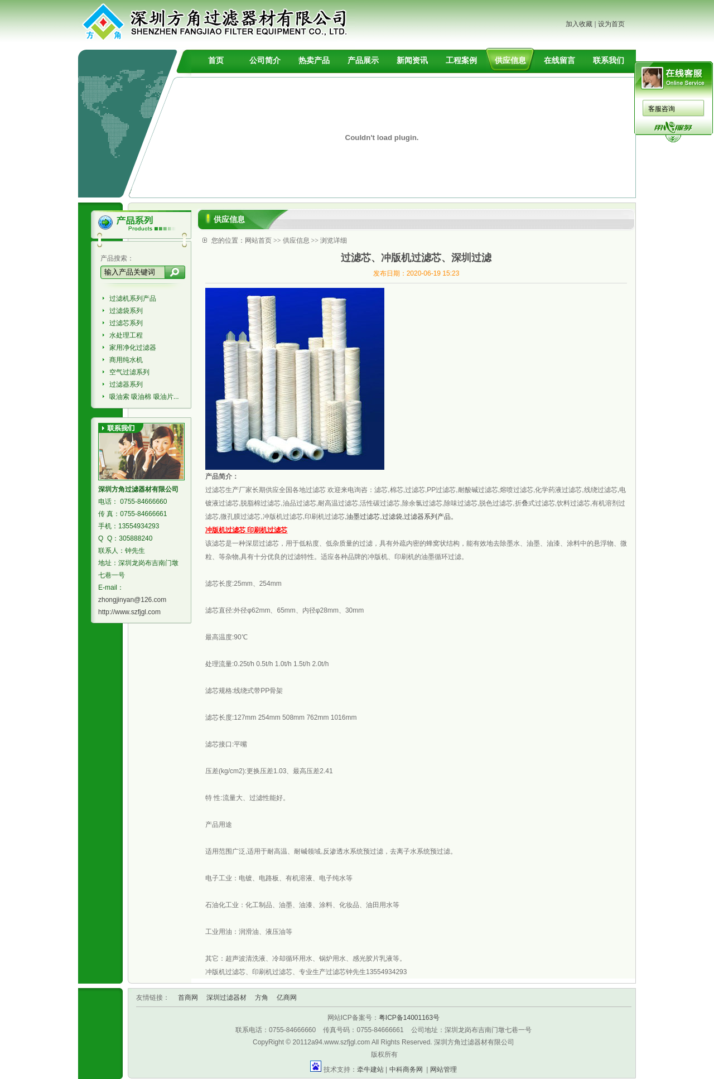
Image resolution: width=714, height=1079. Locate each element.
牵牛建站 (370, 1069)
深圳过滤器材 (226, 997)
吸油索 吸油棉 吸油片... (144, 397)
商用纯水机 (126, 360)
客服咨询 (661, 109)
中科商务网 (406, 1069)
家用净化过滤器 (132, 347)
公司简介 (265, 60)
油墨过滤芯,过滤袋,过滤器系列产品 (398, 517)
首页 (216, 60)
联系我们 (608, 60)
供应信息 (510, 60)
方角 (261, 997)
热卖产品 (314, 60)
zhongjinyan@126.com (132, 600)
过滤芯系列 (126, 323)
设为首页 (611, 24)
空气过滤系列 (129, 372)
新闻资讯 (412, 60)
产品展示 (363, 60)
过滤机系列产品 (132, 298)
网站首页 (258, 240)
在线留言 (559, 60)
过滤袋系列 (126, 311)
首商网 (188, 997)
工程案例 (461, 60)
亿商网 (287, 997)
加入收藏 (579, 24)
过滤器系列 (126, 384)
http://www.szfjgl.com (129, 612)
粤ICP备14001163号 (409, 1018)
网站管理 (443, 1069)
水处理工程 (126, 335)
